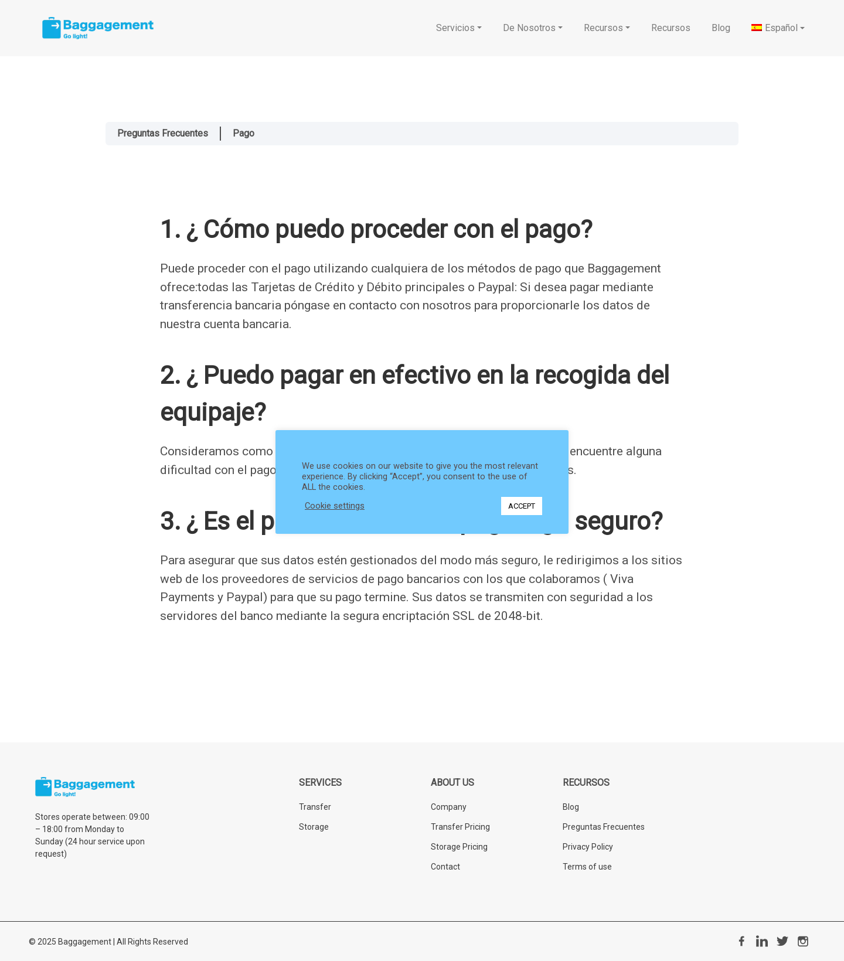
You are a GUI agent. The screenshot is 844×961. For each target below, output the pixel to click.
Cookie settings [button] (335, 505)
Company (449, 807)
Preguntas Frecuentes (162, 133)
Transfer (315, 807)
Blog (571, 807)
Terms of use (587, 866)
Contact (445, 866)
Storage (314, 826)
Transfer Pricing (460, 826)
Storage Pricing (459, 846)
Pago (243, 133)
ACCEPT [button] (521, 506)
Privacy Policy (588, 846)
